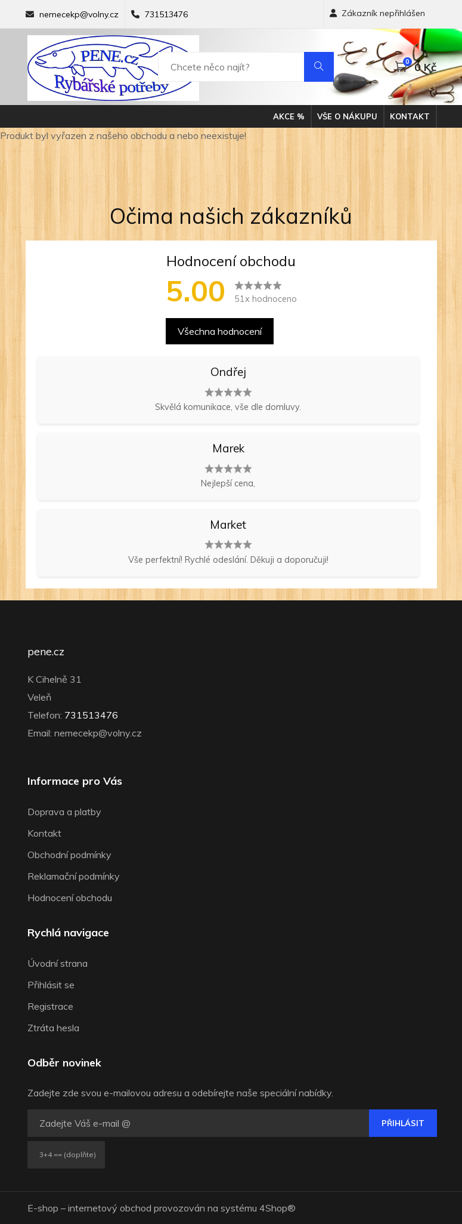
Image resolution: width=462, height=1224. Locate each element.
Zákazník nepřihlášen (377, 13)
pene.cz (45, 651)
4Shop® (277, 1208)
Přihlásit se (51, 985)
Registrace (50, 1006)
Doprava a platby (64, 812)
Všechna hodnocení (220, 331)
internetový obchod (109, 1208)
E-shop (42, 1208)
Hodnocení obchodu (69, 898)
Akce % (289, 116)
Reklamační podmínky (73, 876)
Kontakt (410, 116)
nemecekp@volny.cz (79, 14)
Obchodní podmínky (69, 855)
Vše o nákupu (347, 116)
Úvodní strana (57, 963)
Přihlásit (403, 1123)
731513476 (166, 14)
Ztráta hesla (53, 1028)
